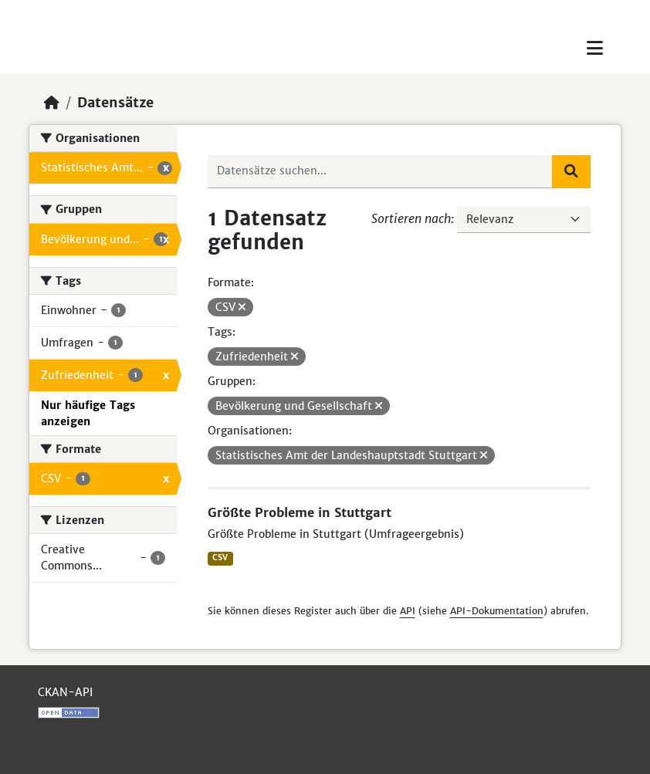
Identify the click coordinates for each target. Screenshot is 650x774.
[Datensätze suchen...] (381, 171)
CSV (220, 558)
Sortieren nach (411, 218)
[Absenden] (571, 171)
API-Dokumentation (496, 611)
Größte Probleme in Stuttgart (299, 512)
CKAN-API (65, 692)
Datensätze (115, 102)
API (407, 611)
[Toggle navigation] (594, 48)
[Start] (51, 102)
